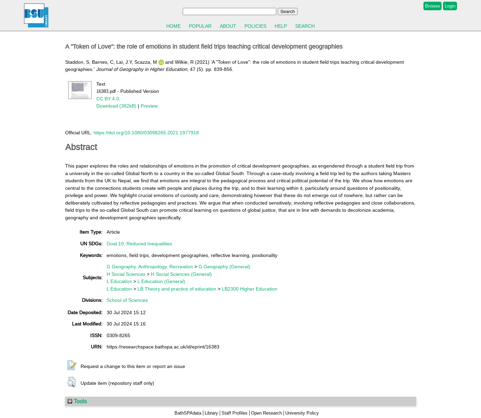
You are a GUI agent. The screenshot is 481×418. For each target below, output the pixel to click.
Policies (255, 26)
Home (173, 26)
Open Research (266, 413)
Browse (432, 6)
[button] (72, 365)
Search (305, 26)
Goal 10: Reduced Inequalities (139, 243)
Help (281, 26)
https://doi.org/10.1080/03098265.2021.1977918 (146, 132)
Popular (200, 26)
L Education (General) (161, 281)
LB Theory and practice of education (176, 289)
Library (211, 413)
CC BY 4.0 (107, 98)
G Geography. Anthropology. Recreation (150, 266)
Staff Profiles (234, 413)
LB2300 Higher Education (249, 289)
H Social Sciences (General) (181, 274)
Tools (77, 401)
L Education (119, 281)
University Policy (302, 413)
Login (450, 6)
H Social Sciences (126, 274)
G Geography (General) (224, 266)
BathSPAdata (188, 413)
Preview (149, 106)
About (228, 26)
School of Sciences (127, 300)
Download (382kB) (116, 106)
